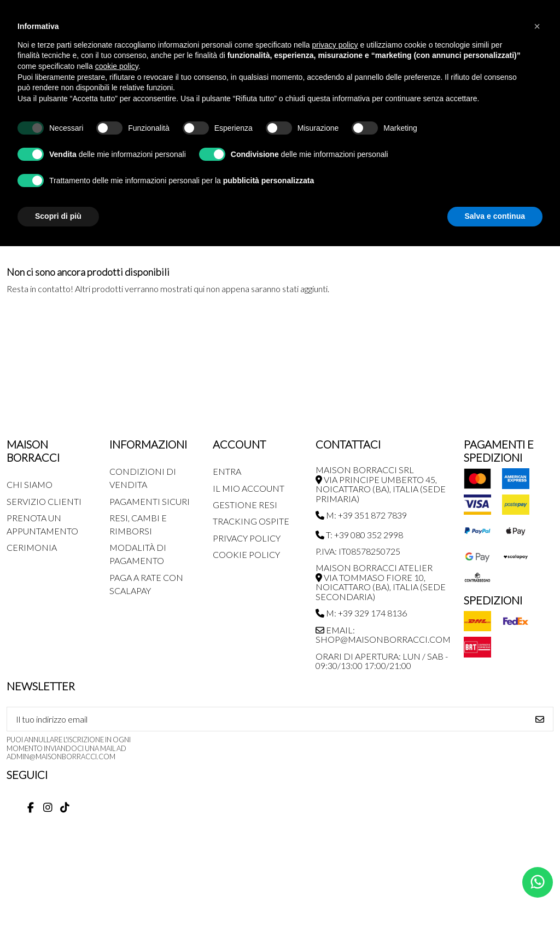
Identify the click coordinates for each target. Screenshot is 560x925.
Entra (227, 471)
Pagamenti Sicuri (149, 501)
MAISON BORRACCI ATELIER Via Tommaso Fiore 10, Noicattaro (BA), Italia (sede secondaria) (381, 582)
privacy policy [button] (335, 44)
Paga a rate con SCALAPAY (146, 584)
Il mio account (248, 488)
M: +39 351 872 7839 (361, 515)
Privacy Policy (247, 538)
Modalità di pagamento (137, 554)
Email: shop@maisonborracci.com (383, 635)
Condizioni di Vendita (142, 478)
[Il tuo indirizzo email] (267, 719)
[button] (537, 26)
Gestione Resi (245, 504)
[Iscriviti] (540, 719)
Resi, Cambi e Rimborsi (138, 524)
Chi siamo (29, 484)
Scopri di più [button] (58, 216)
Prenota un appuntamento (42, 524)
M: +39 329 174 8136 (361, 613)
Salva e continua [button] (495, 216)
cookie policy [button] (116, 66)
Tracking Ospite (251, 521)
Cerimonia (32, 547)
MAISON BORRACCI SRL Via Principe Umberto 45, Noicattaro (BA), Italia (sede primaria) (381, 484)
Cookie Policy (246, 554)
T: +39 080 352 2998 (359, 535)
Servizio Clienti (44, 501)
